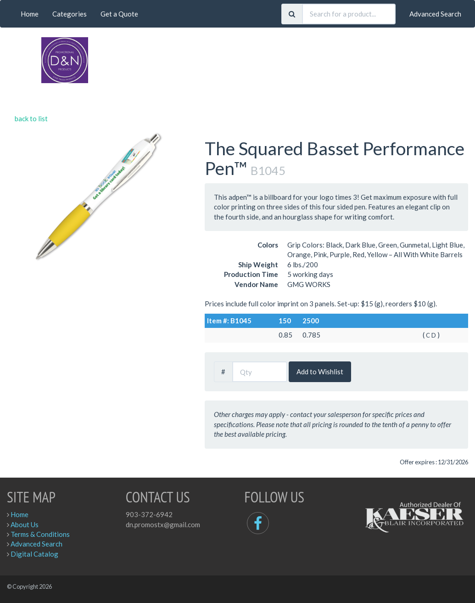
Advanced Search (435, 14)
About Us (25, 524)
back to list (31, 118)
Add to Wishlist (319, 371)
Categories (69, 14)
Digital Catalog (34, 554)
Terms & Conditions (40, 534)
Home (30, 14)
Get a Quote (119, 14)
